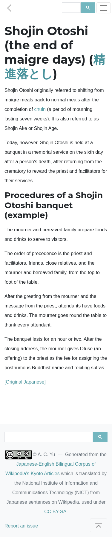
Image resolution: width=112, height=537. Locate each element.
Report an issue (21, 525)
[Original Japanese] (25, 381)
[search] (71, 7)
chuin (40, 109)
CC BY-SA (55, 511)
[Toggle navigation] (103, 7)
